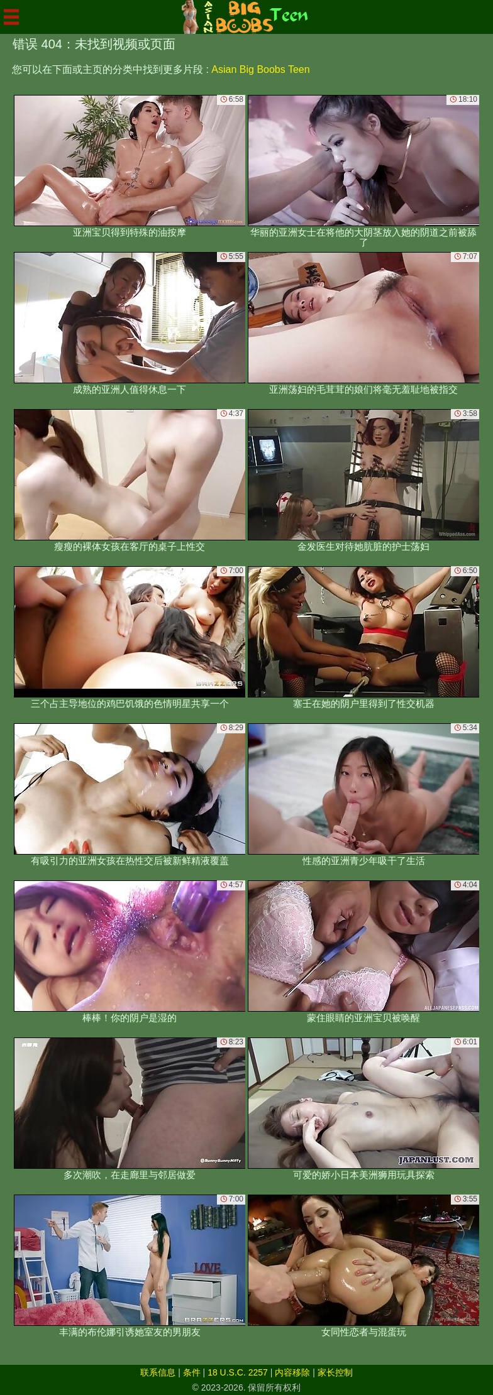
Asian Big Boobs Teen (260, 69)
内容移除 (292, 1372)
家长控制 (335, 1372)
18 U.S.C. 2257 (238, 1372)
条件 (192, 1372)
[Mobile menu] (11, 17)
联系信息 (157, 1372)
